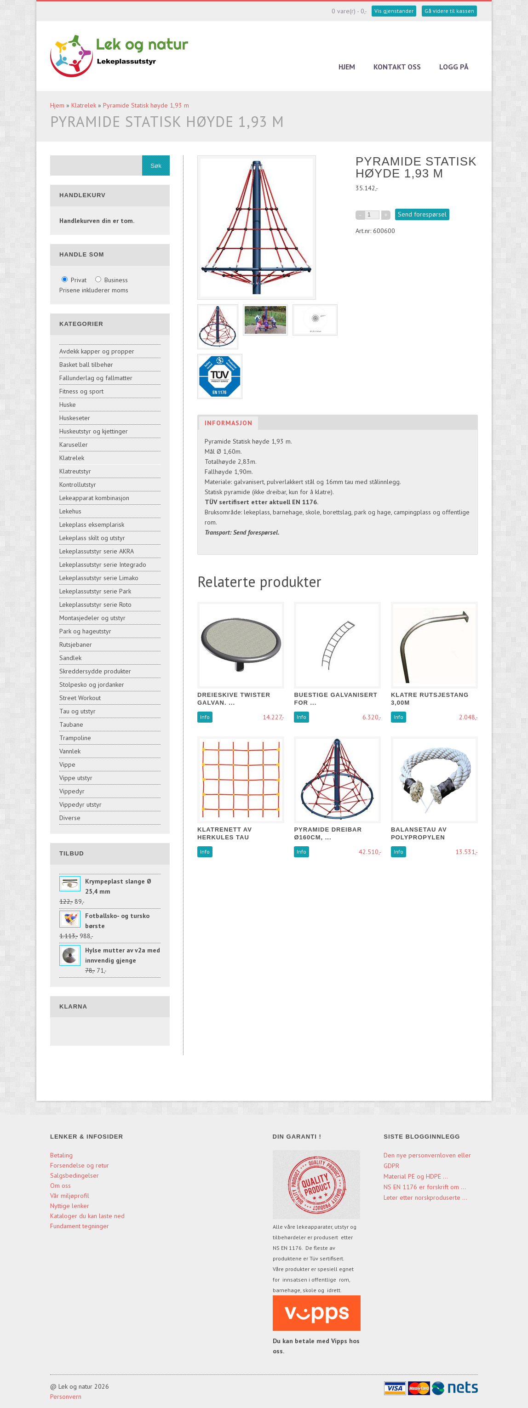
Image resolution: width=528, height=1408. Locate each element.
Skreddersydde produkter (95, 671)
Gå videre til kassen (449, 10)
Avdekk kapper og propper (96, 351)
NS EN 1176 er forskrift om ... (425, 1187)
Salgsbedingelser (74, 1175)
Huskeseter (74, 418)
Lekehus (70, 511)
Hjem (347, 66)
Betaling (61, 1155)
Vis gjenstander (393, 10)
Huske (67, 404)
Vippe (67, 764)
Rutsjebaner (75, 644)
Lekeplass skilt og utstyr (92, 538)
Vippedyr (72, 791)
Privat (75, 280)
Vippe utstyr (75, 778)
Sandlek (70, 658)
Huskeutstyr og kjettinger (93, 431)
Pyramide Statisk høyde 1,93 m (146, 105)
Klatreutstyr (75, 471)
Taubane (71, 724)
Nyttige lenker (69, 1206)
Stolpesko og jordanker (91, 684)
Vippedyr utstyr (80, 804)
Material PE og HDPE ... (416, 1176)
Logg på (454, 66)
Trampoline (75, 738)
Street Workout (80, 698)
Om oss (60, 1185)
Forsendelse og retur (79, 1165)
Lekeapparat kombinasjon (94, 498)
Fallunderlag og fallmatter (95, 378)
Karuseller (73, 444)
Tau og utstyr (77, 711)
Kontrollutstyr (77, 484)
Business (111, 280)
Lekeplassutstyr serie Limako (98, 578)
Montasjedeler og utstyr (92, 618)
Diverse (69, 818)
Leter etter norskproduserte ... (425, 1197)
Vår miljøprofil (69, 1195)
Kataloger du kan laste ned (87, 1216)
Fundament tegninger (80, 1226)
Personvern (65, 1396)
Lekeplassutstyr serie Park (95, 591)
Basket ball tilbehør (86, 364)
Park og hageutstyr (85, 631)
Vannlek (69, 751)
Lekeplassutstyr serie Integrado (102, 564)
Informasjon (229, 423)
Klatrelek (83, 105)
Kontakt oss (397, 66)
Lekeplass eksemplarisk (91, 524)
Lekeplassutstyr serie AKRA (96, 551)
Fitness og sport (81, 391)
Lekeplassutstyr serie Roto (95, 604)
